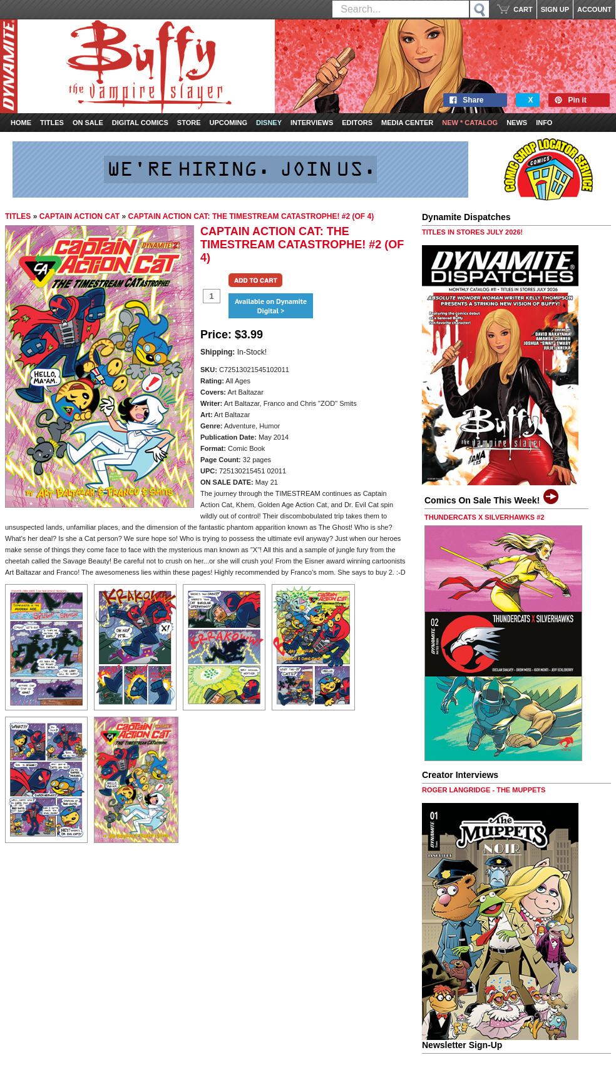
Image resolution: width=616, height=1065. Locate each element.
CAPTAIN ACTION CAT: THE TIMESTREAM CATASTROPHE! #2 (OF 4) (251, 216)
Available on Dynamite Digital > (271, 305)
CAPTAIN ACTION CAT (79, 216)
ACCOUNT (594, 9)
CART (523, 9)
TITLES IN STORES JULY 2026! (472, 232)
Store (189, 122)
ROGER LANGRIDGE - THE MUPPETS (483, 790)
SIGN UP (555, 9)
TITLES (18, 216)
